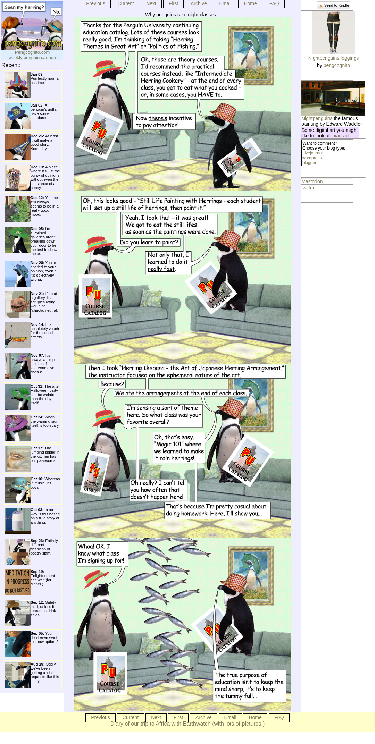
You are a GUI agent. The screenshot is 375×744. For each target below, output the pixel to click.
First (173, 3)
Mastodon (312, 181)
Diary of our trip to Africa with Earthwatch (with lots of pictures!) (187, 724)
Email (225, 3)
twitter (307, 188)
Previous (95, 3)
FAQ (274, 3)
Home (250, 3)
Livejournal (312, 153)
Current (126, 3)
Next (151, 3)
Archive (199, 3)
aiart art (341, 135)
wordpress (312, 157)
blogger (309, 162)
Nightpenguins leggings (333, 58)
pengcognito (337, 65)
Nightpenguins (317, 118)
